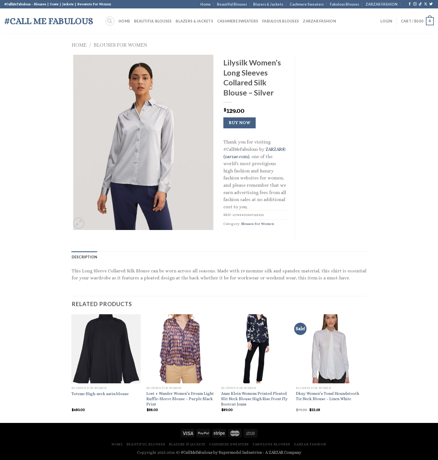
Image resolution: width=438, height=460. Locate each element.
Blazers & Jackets (268, 4)
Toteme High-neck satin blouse (100, 393)
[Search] (109, 21)
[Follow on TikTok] (420, 4)
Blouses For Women (120, 45)
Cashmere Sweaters (307, 4)
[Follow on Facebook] (409, 4)
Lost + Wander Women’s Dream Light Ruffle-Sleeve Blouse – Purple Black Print (180, 398)
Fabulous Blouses (344, 4)
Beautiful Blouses (232, 4)
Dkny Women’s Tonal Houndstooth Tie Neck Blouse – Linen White (327, 396)
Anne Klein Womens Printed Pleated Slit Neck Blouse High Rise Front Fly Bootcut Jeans (254, 398)
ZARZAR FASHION (382, 4)
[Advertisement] (335, 139)
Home (205, 4)
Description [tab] (84, 257)
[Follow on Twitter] (431, 4)
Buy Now (239, 122)
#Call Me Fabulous (48, 21)
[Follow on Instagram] (415, 4)
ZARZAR (276, 452)
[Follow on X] (425, 4)
